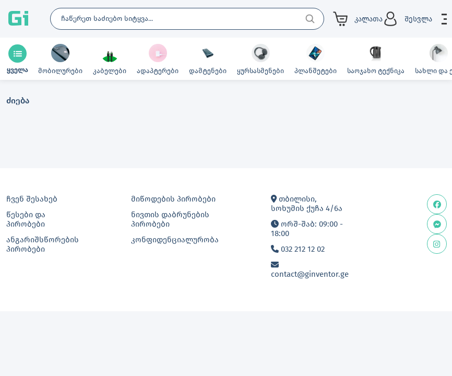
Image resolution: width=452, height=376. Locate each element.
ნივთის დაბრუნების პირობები (170, 219)
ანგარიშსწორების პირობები (42, 244)
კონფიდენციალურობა (175, 239)
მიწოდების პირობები (173, 199)
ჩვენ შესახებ (31, 199)
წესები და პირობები (25, 219)
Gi (18, 18)
